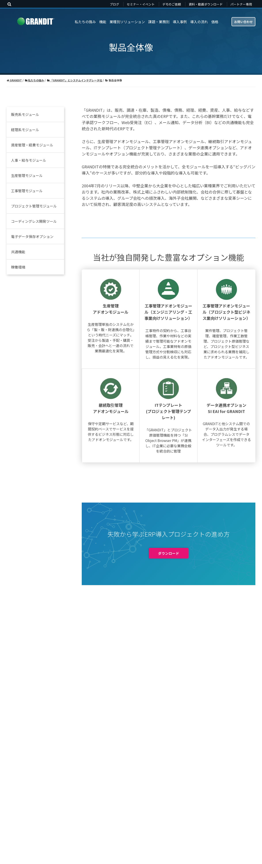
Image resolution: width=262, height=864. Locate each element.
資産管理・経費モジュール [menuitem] (32, 145)
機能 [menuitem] (102, 21)
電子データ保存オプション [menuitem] (32, 236)
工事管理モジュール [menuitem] (27, 190)
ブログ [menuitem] (114, 4)
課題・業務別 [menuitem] (158, 21)
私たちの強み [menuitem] (85, 21)
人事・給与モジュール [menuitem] (28, 160)
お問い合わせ (243, 21)
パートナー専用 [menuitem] (241, 4)
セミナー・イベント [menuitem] (141, 4)
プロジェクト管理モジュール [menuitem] (34, 206)
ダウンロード (168, 686)
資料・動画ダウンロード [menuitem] (206, 4)
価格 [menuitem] (214, 21)
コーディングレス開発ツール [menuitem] (34, 221)
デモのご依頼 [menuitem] (171, 4)
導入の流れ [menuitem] (199, 21)
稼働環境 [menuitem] (18, 267)
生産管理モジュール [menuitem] (27, 175)
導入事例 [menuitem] (180, 21)
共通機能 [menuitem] (18, 251)
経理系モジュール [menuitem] (25, 129)
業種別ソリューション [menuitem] (127, 21)
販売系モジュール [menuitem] (25, 114)
